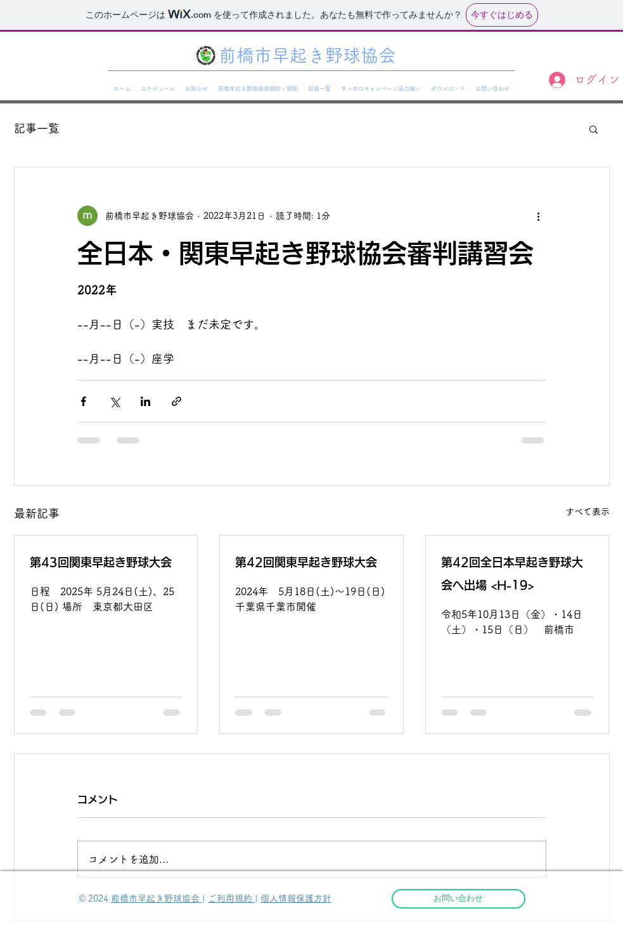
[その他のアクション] (538, 215)
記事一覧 (37, 128)
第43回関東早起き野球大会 (106, 562)
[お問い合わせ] (458, 899)
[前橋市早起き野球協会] (311, 56)
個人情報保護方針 (295, 898)
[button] (594, 129)
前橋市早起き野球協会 (156, 898)
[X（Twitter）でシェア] (114, 401)
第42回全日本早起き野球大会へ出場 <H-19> (512, 573)
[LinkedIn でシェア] (145, 401)
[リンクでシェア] (176, 401)
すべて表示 (587, 511)
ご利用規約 (231, 898)
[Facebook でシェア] (83, 401)
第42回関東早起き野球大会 (306, 562)
